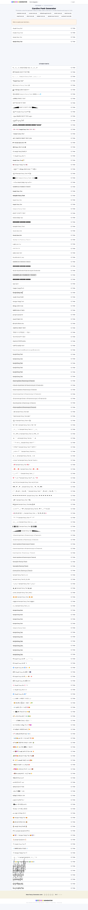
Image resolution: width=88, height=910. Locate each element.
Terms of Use (59, 902)
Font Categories (34, 2)
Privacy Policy (53, 902)
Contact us (47, 902)
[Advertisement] (44, 53)
